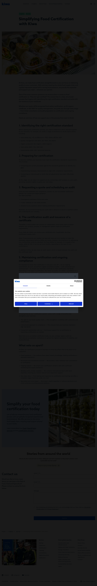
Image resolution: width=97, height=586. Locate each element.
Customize (48, 303)
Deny (26, 303)
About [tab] (71, 285)
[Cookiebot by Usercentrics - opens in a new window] (75, 281)
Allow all (71, 303)
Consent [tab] (25, 285)
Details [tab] (48, 285)
